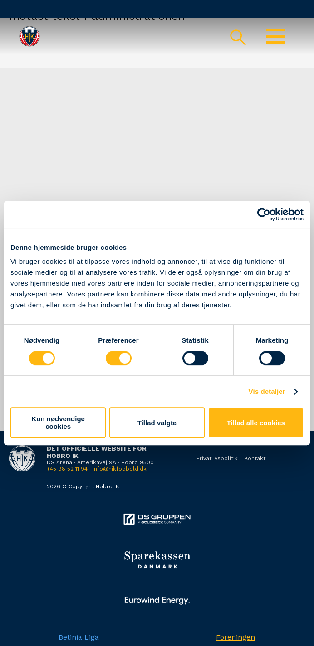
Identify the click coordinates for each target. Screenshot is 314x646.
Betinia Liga (79, 637)
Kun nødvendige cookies (58, 422)
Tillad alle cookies (256, 423)
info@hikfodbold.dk (120, 469)
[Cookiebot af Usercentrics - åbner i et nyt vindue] (264, 214)
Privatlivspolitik (217, 458)
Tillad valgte (157, 423)
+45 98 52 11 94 (67, 469)
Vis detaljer (267, 391)
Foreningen (235, 637)
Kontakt (255, 458)
